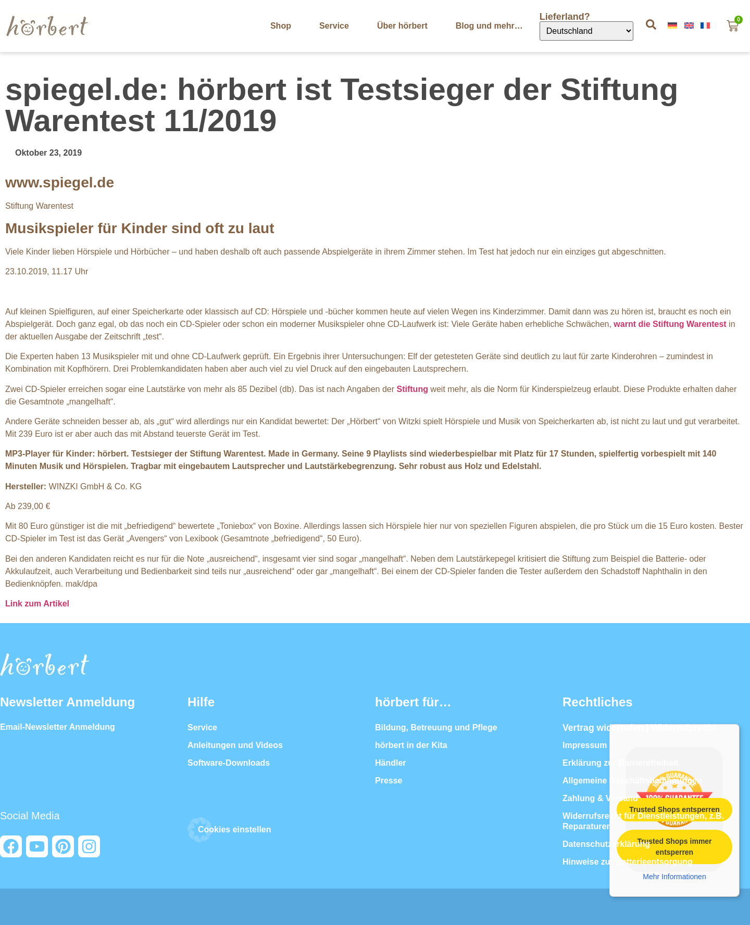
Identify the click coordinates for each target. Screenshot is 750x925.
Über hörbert (402, 25)
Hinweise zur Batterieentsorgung (627, 861)
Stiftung (412, 389)
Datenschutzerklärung (606, 844)
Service (334, 25)
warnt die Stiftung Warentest (670, 324)
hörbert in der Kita (411, 745)
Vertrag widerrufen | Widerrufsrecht (639, 728)
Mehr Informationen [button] (674, 876)
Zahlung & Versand (600, 798)
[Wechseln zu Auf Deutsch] (673, 25)
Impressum (584, 745)
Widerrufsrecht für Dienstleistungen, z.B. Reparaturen (643, 821)
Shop (280, 25)
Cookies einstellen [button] (234, 829)
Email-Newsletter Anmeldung (57, 727)
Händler (390, 762)
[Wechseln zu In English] (690, 25)
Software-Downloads (229, 762)
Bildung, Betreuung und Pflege (436, 727)
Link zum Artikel (37, 603)
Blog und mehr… (489, 25)
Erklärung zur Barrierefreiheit (620, 762)
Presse (389, 780)
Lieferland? (566, 16)
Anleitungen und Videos (235, 745)
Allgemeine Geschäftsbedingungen (632, 780)
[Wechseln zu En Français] (706, 25)
